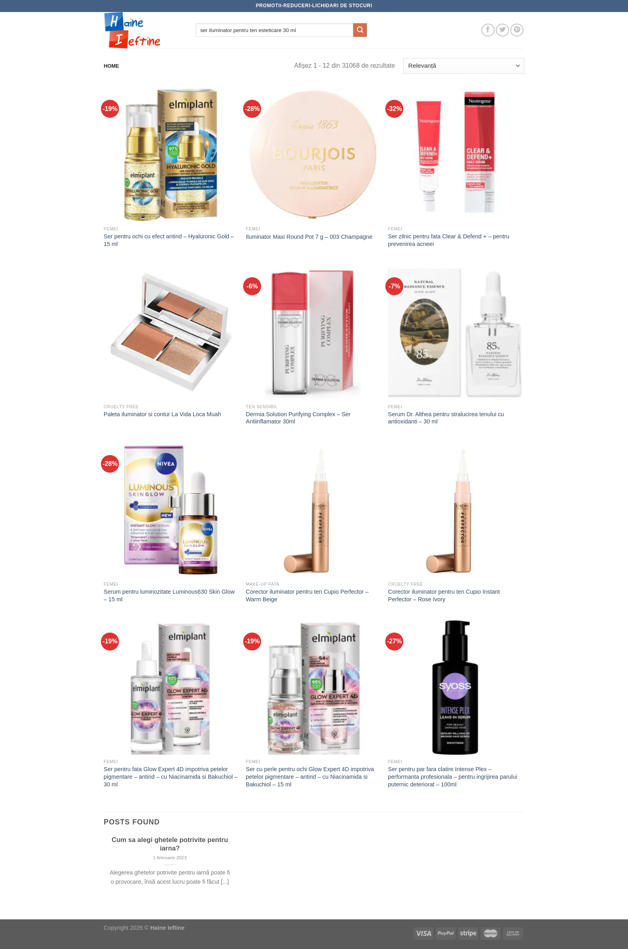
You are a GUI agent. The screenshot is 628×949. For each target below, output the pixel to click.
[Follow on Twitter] (502, 30)
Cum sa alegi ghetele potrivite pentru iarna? (170, 844)
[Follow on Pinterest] (516, 30)
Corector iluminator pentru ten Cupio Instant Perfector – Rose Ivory (444, 595)
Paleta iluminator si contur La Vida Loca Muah (162, 414)
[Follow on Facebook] (488, 30)
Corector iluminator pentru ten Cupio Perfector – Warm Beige (307, 595)
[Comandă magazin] (463, 66)
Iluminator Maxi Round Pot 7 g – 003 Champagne (309, 237)
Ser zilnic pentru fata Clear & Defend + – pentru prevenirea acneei (448, 240)
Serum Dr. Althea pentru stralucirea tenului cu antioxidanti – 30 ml (446, 418)
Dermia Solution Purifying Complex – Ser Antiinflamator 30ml (298, 418)
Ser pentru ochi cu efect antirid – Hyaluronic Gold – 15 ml (169, 240)
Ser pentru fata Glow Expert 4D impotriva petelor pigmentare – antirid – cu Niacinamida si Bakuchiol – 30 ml (171, 776)
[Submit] (360, 30)
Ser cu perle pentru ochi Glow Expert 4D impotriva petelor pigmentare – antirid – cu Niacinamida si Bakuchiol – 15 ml (310, 776)
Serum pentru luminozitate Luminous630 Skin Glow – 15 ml (169, 595)
